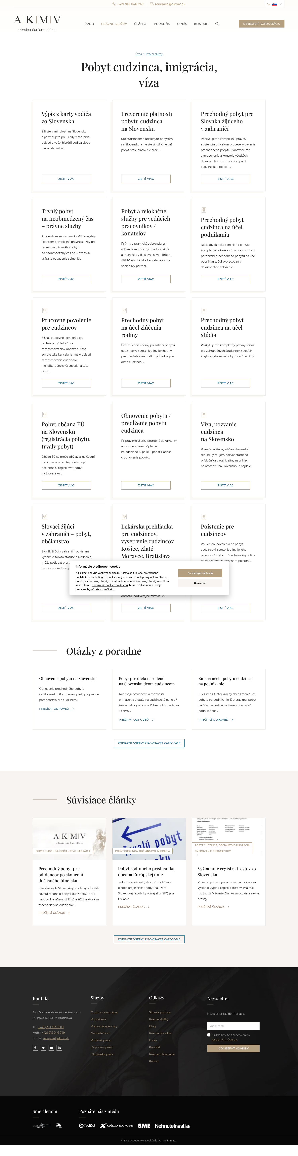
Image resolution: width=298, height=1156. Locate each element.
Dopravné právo (102, 1103)
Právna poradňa (160, 1089)
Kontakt (201, 24)
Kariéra (154, 1117)
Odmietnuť (200, 582)
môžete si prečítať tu (102, 589)
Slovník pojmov (160, 1068)
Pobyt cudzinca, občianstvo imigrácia (62, 851)
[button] (274, 4)
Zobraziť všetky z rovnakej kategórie (149, 743)
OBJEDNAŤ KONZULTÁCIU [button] (261, 24)
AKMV (37, 24)
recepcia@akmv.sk (168, 4)
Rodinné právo (101, 1096)
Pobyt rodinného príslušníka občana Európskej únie (146, 871)
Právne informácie (162, 1110)
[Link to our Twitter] (43, 1104)
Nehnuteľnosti (100, 1089)
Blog (152, 1082)
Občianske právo (102, 1110)
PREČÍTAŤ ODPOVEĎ (56, 708)
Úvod (89, 24)
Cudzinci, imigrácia (104, 1068)
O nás (182, 24)
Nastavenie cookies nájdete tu (110, 585)
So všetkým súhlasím (200, 572)
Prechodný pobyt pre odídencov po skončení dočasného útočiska (60, 874)
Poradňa (162, 24)
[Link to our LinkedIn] (59, 1104)
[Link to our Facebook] (35, 1104)
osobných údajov (224, 1095)
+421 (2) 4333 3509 (51, 1083)
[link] (217, 24)
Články (140, 24)
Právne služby (114, 24)
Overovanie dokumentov (213, 913)
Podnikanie (98, 1075)
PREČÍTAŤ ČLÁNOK (54, 913)
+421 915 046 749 (128, 4)
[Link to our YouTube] (51, 1104)
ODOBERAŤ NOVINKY (233, 1104)
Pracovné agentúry (104, 1082)
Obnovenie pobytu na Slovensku (68, 678)
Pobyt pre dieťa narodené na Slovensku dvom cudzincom (147, 681)
